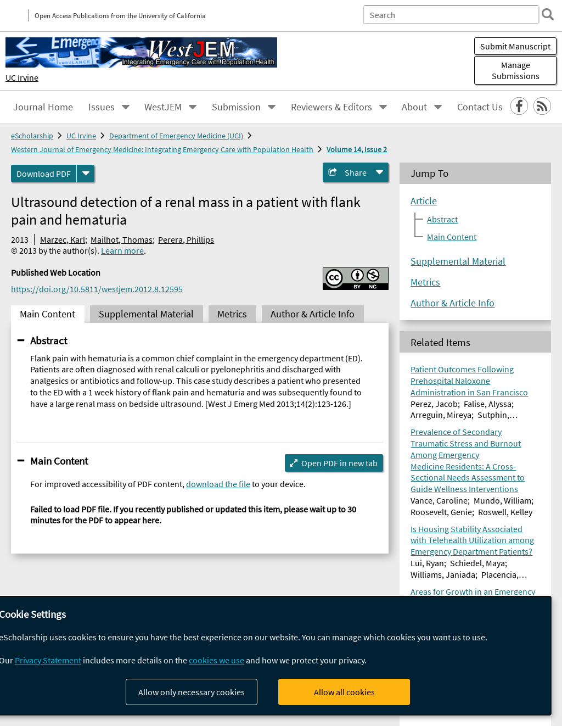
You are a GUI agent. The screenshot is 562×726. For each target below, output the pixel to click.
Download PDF (43, 173)
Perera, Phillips (186, 239)
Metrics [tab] (232, 314)
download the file (218, 483)
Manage (515, 70)
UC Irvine (21, 77)
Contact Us (480, 107)
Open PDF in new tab (339, 462)
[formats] (85, 173)
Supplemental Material (458, 261)
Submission (236, 107)
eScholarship (32, 136)
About (414, 107)
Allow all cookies (344, 691)
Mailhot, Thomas (122, 239)
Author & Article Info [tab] (313, 314)
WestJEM (163, 107)
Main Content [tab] (47, 314)
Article (424, 201)
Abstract (48, 340)
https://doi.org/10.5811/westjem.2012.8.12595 (97, 288)
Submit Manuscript (515, 46)
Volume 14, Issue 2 (357, 149)
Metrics (425, 282)
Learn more (122, 250)
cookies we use (216, 660)
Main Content (59, 460)
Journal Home (43, 107)
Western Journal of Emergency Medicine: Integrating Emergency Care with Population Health (162, 149)
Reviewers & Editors (331, 107)
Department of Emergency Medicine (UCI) (176, 136)
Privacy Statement (48, 660)
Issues (101, 107)
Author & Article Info (452, 303)
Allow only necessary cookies (191, 691)
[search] (548, 14)
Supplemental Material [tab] (146, 314)
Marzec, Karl (62, 239)
